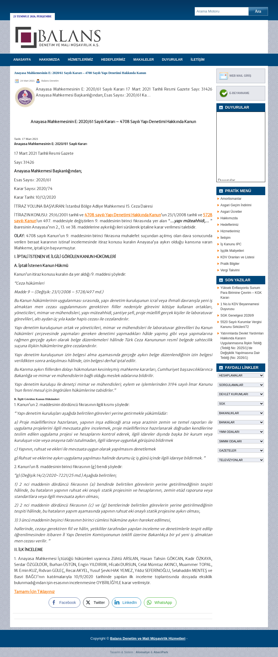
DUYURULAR (172, 60)
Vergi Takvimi (229, 270)
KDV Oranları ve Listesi (237, 257)
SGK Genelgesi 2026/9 (237, 315)
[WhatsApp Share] (160, 602)
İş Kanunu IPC (230, 244)
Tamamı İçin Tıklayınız (34, 591)
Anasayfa (22, 60)
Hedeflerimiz (229, 225)
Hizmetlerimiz (230, 231)
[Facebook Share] (64, 602)
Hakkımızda (229, 218)
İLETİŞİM (198, 60)
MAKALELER (143, 60)
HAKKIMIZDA (49, 60)
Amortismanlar (230, 199)
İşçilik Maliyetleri (232, 251)
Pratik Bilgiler (229, 264)
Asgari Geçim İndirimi (235, 205)
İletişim (225, 238)
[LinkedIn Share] (126, 602)
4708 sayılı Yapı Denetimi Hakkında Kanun (122, 214)
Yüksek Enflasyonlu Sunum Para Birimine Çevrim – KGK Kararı (241, 292)
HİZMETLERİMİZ (80, 60)
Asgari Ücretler (231, 212)
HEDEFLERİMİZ (113, 60)
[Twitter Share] (96, 602)
